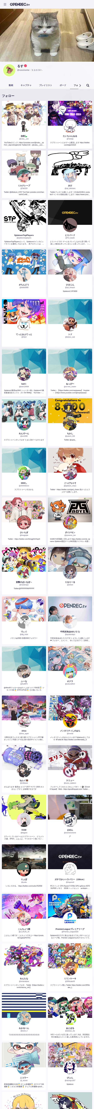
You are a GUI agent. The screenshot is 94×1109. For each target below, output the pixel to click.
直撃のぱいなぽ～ (24, 582)
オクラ (70, 681)
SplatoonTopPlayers (24, 235)
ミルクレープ (24, 185)
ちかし (70, 433)
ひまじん (70, 285)
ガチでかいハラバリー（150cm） (70, 879)
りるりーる (70, 582)
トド (70, 334)
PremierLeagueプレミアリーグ (70, 929)
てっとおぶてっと (24, 334)
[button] (80, 85)
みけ (70, 185)
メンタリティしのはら (70, 731)
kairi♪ (24, 384)
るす (20, 66)
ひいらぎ (24, 532)
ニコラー (24, 1078)
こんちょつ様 (24, 929)
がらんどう (24, 285)
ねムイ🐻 (24, 780)
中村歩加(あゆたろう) (70, 631)
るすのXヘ (36, 70)
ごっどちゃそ (70, 483)
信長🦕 (24, 136)
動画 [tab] (11, 85)
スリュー (70, 780)
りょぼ (24, 879)
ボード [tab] (63, 85)
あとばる (70, 1028)
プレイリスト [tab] (45, 85)
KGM (24, 830)
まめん (70, 830)
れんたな (24, 978)
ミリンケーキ (70, 978)
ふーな (24, 681)
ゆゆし (24, 483)
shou (24, 731)
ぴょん (70, 1078)
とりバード (70, 235)
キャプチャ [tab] (26, 85)
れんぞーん (24, 433)
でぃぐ (24, 631)
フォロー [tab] (78, 85)
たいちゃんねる (70, 136)
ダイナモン (70, 532)
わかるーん (24, 1028)
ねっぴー (70, 384)
